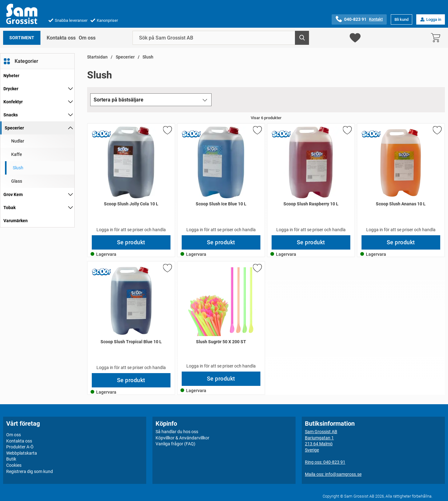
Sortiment (21, 37)
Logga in (430, 19)
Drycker (10, 88)
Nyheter (11, 75)
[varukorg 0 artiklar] (437, 38)
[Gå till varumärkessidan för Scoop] (101, 134)
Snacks (10, 114)
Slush (147, 57)
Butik (11, 459)
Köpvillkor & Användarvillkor (182, 437)
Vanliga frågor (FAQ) (175, 443)
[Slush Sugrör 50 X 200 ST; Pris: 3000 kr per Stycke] (221, 316)
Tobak (9, 207)
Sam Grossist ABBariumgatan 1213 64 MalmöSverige (321, 440)
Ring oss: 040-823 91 (325, 462)
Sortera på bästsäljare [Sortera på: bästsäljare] (118, 100)
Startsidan (97, 57)
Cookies (13, 465)
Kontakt (376, 19)
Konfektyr (13, 101)
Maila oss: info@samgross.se (333, 474)
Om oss (87, 38)
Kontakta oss (61, 38)
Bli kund (401, 19)
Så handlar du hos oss (177, 431)
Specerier (14, 127)
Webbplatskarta (21, 453)
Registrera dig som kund (29, 471)
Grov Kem (13, 194)
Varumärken (15, 220)
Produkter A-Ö (20, 446)
